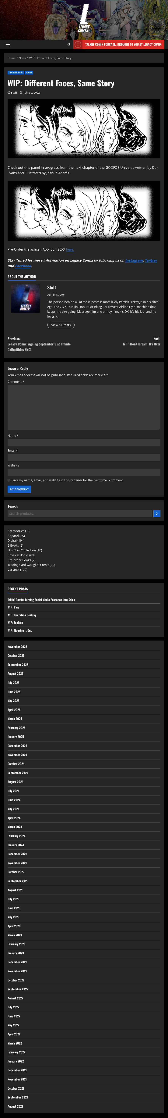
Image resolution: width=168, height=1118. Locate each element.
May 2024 (13, 808)
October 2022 (16, 980)
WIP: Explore (15, 622)
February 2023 (16, 944)
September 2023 (18, 881)
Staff (14, 92)
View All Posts (61, 325)
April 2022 (14, 1034)
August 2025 (15, 673)
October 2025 (16, 655)
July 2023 (13, 899)
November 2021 (17, 1079)
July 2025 (13, 682)
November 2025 (17, 646)
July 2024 (13, 790)
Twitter (151, 260)
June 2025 (14, 691)
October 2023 (16, 872)
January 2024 (16, 845)
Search (13, 506)
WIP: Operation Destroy (22, 615)
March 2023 (15, 935)
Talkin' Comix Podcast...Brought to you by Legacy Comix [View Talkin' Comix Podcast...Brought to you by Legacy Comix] (117, 44)
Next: (122, 341)
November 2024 (17, 754)
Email (13, 450)
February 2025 (16, 727)
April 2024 (14, 818)
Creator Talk (16, 72)
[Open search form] (69, 44)
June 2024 (14, 800)
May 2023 (13, 917)
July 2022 (13, 1007)
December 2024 (17, 745)
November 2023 (17, 863)
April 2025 (14, 709)
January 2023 (16, 953)
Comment (16, 382)
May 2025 (13, 700)
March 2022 (15, 1043)
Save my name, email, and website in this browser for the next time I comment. (68, 480)
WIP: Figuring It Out (20, 630)
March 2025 (15, 718)
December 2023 (17, 854)
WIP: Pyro (13, 607)
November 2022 (17, 971)
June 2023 (14, 908)
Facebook (23, 265)
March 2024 (15, 826)
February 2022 (16, 1052)
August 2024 (15, 781)
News (29, 72)
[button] (8, 44)
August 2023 (15, 890)
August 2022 (15, 998)
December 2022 (17, 962)
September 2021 (18, 1097)
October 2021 (16, 1088)
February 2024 (16, 836)
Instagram (134, 260)
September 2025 (18, 664)
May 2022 (13, 1025)
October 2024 (16, 763)
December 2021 (17, 1070)
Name (13, 436)
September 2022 (18, 989)
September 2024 (18, 772)
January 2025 (16, 736)
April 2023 (14, 926)
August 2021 (15, 1106)
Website (13, 465)
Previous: (46, 344)
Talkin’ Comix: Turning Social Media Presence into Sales (41, 599)
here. (70, 249)
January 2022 (16, 1061)
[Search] (156, 513)
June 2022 (14, 1016)
